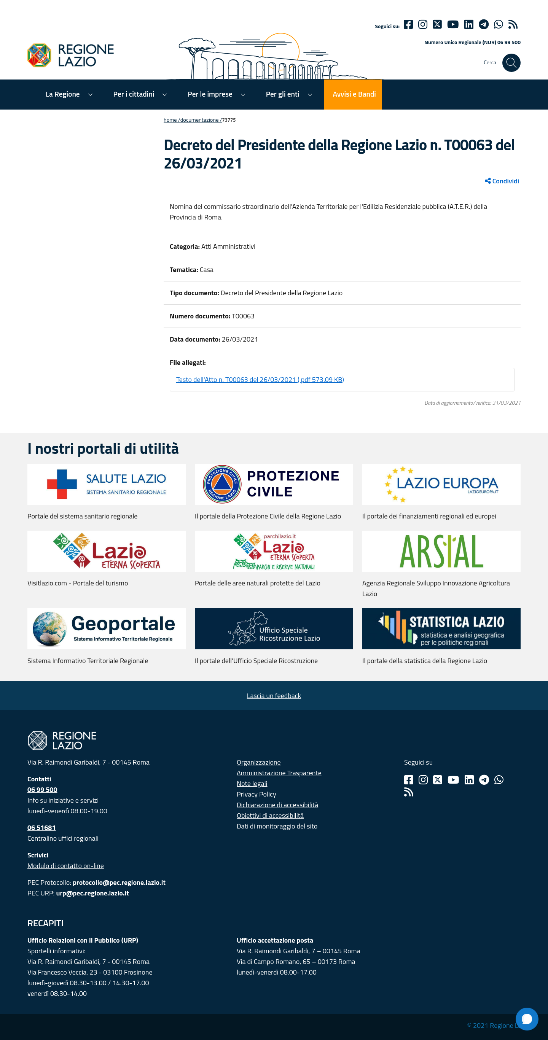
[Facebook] (408, 24)
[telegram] (484, 24)
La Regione (63, 93)
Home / (172, 120)
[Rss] (408, 792)
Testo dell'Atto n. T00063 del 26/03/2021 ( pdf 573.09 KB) (260, 379)
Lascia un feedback (274, 695)
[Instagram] (422, 24)
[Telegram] (484, 780)
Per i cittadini (134, 93)
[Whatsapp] (498, 24)
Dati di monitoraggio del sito (277, 826)
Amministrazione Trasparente (279, 773)
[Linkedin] (468, 24)
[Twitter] (437, 24)
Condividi (502, 181)
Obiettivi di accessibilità (270, 815)
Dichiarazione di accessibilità (277, 805)
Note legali (252, 783)
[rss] (513, 24)
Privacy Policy (256, 794)
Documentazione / (201, 120)
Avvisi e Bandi (354, 93)
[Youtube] (453, 24)
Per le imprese (210, 93)
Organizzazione (259, 762)
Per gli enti (282, 93)
